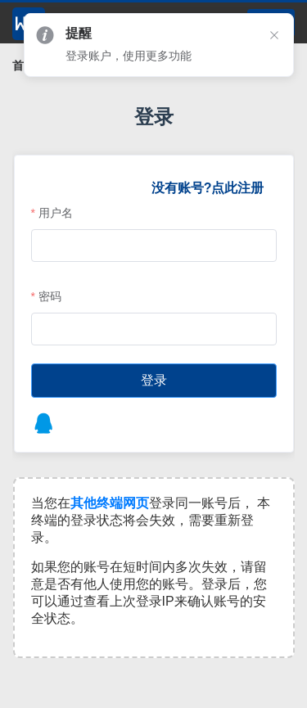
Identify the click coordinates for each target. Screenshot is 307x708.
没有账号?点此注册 (207, 188)
